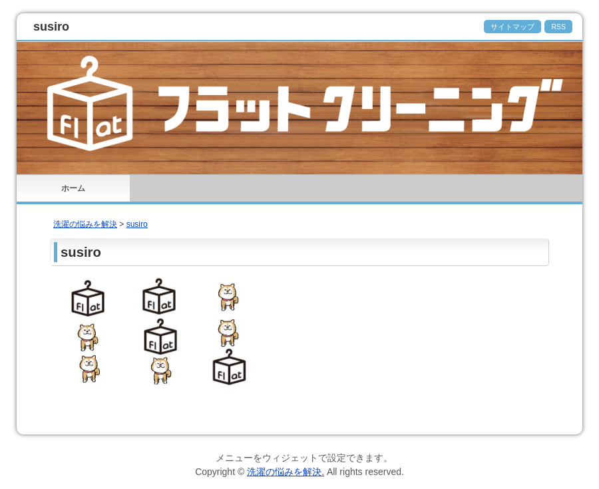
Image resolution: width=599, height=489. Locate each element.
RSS (558, 27)
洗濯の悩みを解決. (285, 471)
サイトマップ (512, 27)
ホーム (73, 188)
